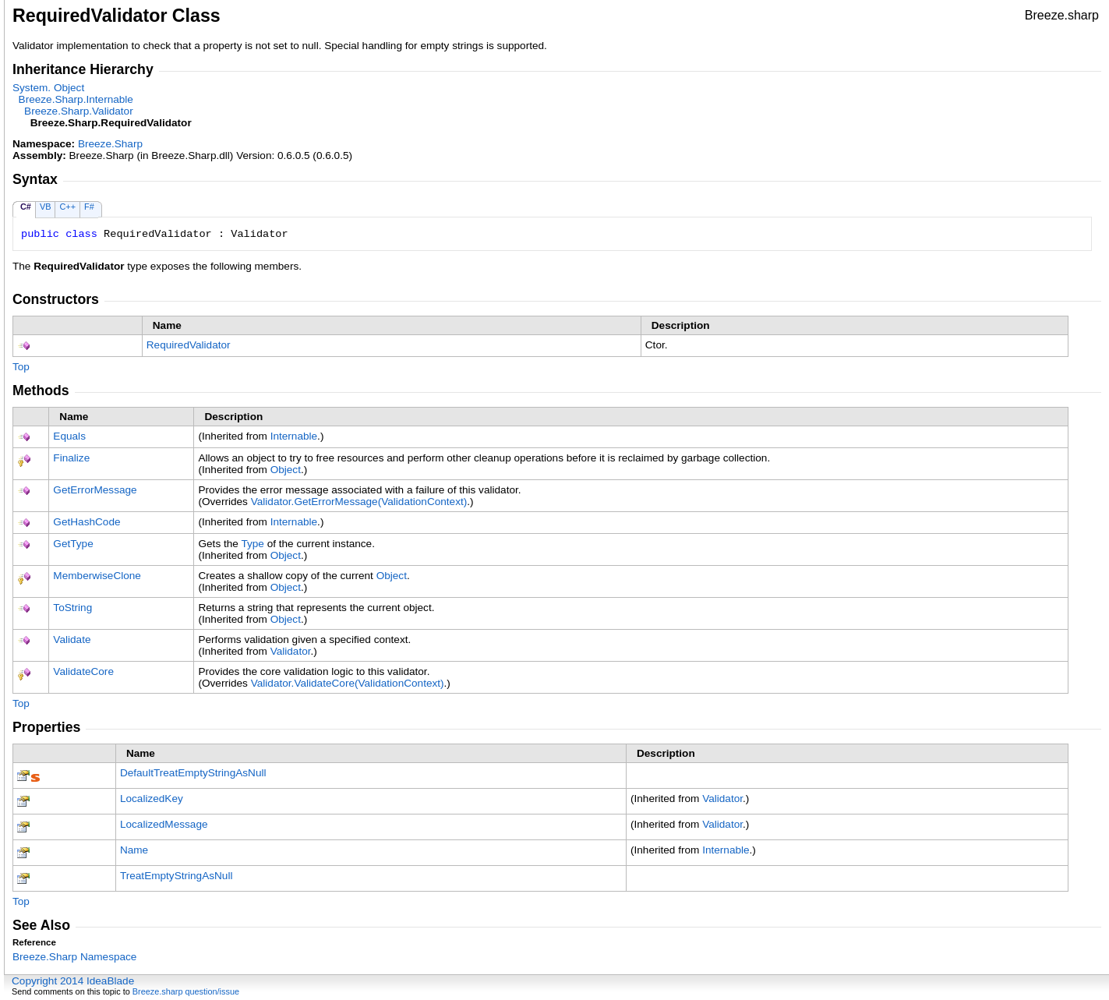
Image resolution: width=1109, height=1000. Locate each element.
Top (21, 367)
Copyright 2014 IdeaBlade (73, 981)
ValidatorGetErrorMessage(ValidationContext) (359, 501)
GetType (73, 543)
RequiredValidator (189, 345)
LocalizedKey (151, 798)
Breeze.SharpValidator (78, 111)
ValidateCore (83, 671)
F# (89, 206)
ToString (72, 607)
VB (45, 206)
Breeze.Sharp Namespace (74, 957)
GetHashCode (86, 522)
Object (285, 469)
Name (134, 850)
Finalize (71, 458)
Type (252, 543)
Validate (71, 639)
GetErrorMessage (94, 490)
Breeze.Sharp (110, 144)
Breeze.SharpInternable (76, 99)
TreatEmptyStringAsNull (176, 876)
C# (25, 206)
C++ (67, 206)
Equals (69, 436)
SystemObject (48, 88)
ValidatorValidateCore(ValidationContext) (347, 683)
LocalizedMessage (164, 824)
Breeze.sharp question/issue (185, 991)
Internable (293, 436)
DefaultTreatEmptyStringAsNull (193, 773)
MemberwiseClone (97, 575)
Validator (290, 651)
